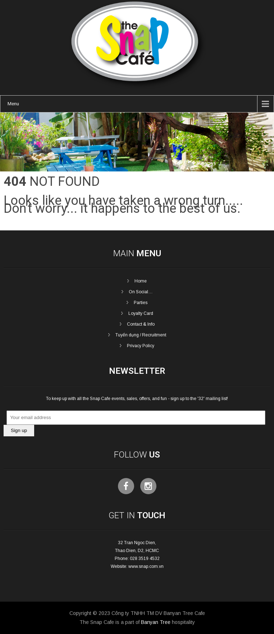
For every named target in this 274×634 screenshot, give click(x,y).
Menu (13, 103)
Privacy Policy (140, 345)
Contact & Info (141, 324)
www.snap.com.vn (146, 566)
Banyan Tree (155, 622)
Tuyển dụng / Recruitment (140, 334)
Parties (140, 302)
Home (140, 281)
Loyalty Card (140, 313)
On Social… (141, 291)
